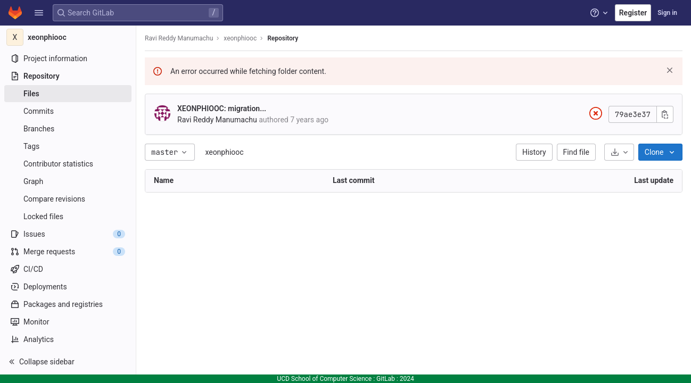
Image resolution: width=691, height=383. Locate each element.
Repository (282, 38)
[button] (38, 12)
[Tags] (67, 146)
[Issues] (67, 234)
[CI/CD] (67, 269)
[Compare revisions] (67, 198)
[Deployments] (67, 286)
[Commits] (67, 111)
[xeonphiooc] (68, 37)
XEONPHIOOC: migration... (221, 108)
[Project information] (67, 58)
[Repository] (67, 76)
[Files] (67, 93)
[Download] (619, 152)
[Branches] (67, 128)
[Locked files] (67, 216)
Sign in (667, 12)
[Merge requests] (67, 251)
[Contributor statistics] (67, 163)
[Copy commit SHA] (664, 114)
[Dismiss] (669, 70)
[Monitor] (67, 321)
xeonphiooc (224, 152)
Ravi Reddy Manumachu (179, 38)
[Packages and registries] (67, 304)
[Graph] (67, 181)
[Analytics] (67, 339)
